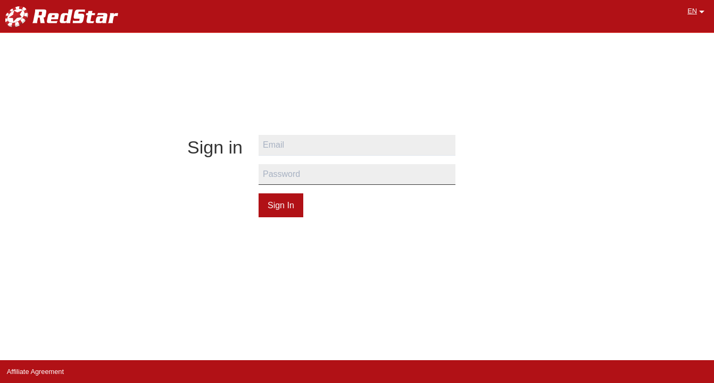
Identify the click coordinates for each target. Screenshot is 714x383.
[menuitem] (693, 11)
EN (692, 11)
